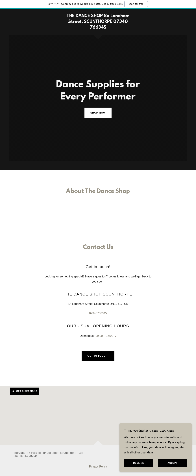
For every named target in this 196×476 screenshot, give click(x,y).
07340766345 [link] (98, 313)
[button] (115, 336)
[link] (98, 27)
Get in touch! (98, 355)
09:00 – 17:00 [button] (104, 335)
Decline (138, 463)
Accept (172, 463)
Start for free (136, 4)
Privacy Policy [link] (98, 466)
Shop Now (98, 112)
